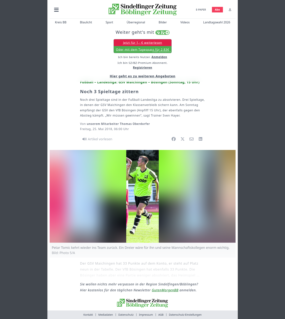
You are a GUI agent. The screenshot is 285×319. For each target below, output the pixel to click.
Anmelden (159, 57)
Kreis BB (60, 22)
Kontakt (88, 314)
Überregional (136, 22)
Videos (185, 22)
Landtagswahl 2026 (216, 22)
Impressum (146, 314)
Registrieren (142, 67)
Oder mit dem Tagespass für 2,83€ (143, 50)
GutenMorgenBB (165, 290)
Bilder (163, 22)
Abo (217, 9)
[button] (76, 10)
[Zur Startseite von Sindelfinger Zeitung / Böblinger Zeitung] (142, 10)
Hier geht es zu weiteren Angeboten (142, 76)
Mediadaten (105, 314)
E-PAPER (201, 9)
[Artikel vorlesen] (96, 139)
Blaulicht (86, 22)
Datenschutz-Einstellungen (185, 314)
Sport (109, 22)
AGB (161, 314)
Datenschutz (126, 314)
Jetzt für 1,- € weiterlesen (142, 43)
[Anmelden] (230, 10)
